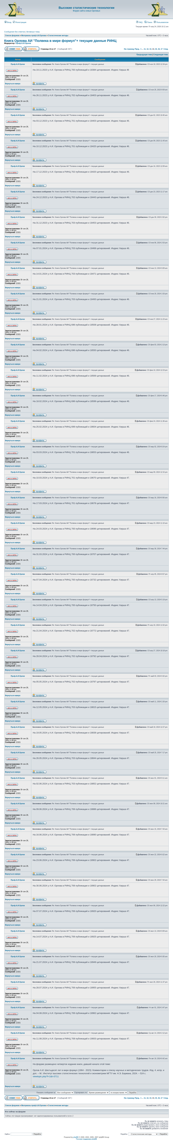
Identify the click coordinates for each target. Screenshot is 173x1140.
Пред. (137, 49)
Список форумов (12, 35)
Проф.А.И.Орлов (23, 43)
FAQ (139, 22)
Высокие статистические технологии (86, 7)
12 (148, 49)
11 (145, 49)
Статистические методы (58, 35)
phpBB (75, 1137)
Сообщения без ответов (14, 32)
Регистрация (19, 22)
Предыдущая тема (144, 55)
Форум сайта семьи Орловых (86, 11)
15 (156, 49)
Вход (8, 22)
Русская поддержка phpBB (86, 1139)
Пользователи (161, 22)
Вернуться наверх (12, 84)
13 (150, 49)
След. (166, 49)
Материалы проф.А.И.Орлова (33, 35)
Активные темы (33, 32)
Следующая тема (160, 55)
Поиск (148, 22)
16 (159, 49)
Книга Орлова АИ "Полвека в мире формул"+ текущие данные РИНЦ (60, 41)
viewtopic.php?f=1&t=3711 (46, 1076)
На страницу (129, 49)
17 (162, 49)
